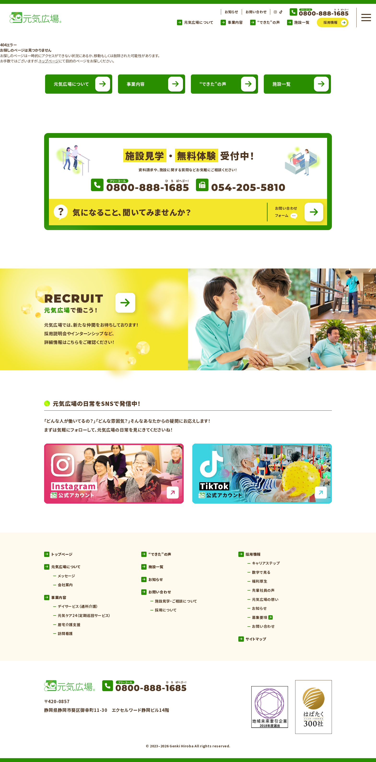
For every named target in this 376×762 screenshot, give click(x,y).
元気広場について (195, 22)
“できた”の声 (265, 22)
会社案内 (65, 584)
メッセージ (66, 575)
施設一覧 (298, 22)
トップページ (49, 60)
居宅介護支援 (69, 624)
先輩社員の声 (263, 590)
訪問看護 (65, 633)
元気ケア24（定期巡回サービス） (84, 615)
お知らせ (231, 11)
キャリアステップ (266, 563)
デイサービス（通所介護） (78, 606)
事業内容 (232, 22)
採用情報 (249, 554)
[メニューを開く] (366, 17)
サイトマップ (252, 639)
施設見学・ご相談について (176, 601)
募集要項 (262, 617)
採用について (166, 609)
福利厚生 (259, 581)
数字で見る (261, 572)
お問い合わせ (256, 11)
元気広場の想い (265, 599)
